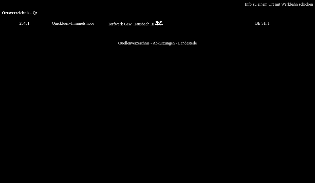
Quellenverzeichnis (134, 43)
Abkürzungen (164, 43)
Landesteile (187, 43)
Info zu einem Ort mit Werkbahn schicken (279, 4)
